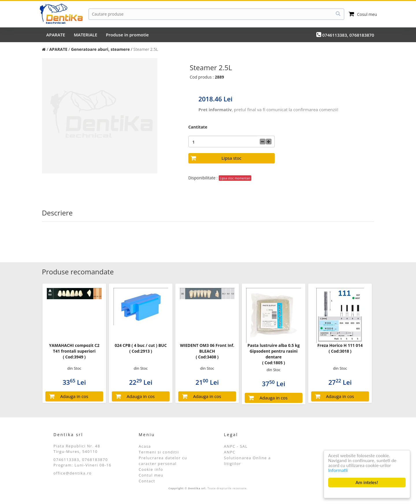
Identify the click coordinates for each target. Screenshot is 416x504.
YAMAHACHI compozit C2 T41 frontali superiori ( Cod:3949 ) (74, 351)
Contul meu (151, 475)
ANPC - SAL (236, 446)
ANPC (229, 452)
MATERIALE (85, 35)
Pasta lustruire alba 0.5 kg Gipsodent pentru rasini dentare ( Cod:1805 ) (274, 354)
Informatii (338, 470)
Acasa (145, 446)
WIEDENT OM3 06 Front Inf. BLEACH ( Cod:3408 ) (207, 351)
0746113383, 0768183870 (345, 35)
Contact (147, 480)
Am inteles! (367, 482)
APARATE (55, 35)
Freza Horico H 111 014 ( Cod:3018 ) (340, 348)
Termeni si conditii (159, 452)
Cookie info (151, 469)
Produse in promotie (127, 35)
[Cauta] (216, 14)
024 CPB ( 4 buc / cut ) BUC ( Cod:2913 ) (141, 348)
